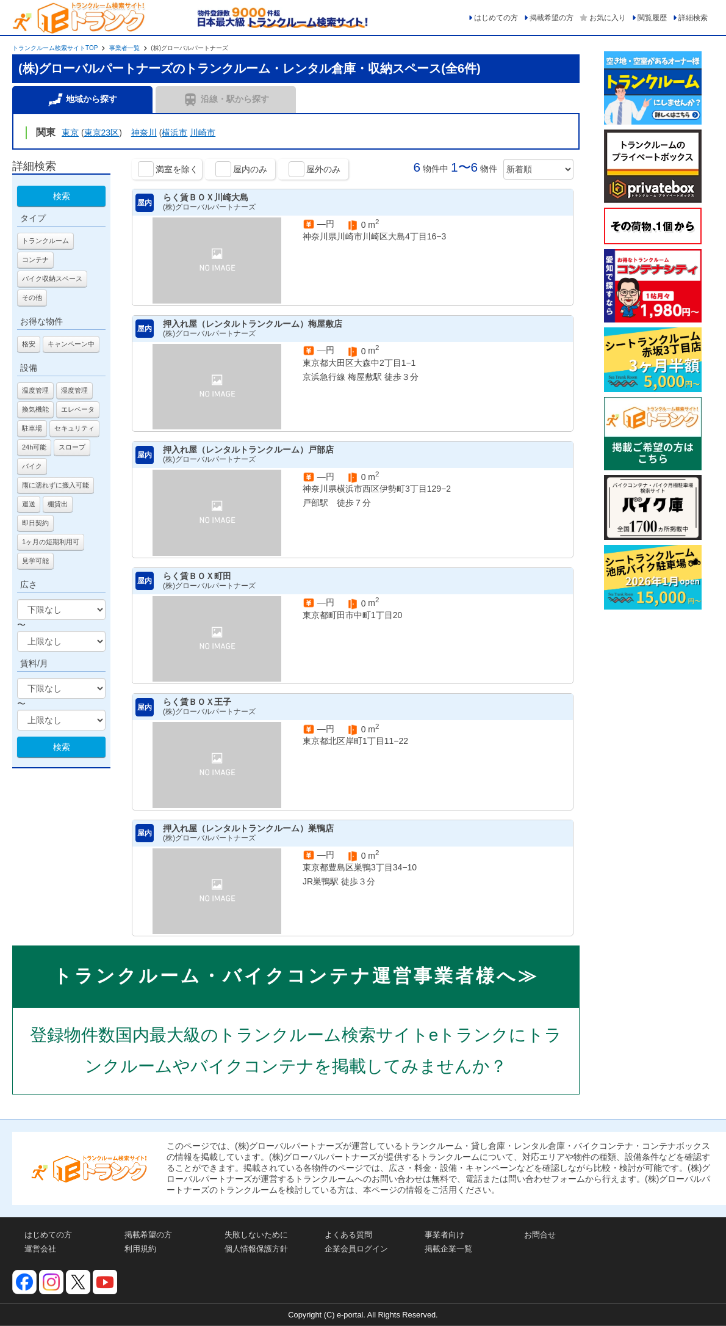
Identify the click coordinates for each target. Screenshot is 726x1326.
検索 (61, 196)
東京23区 (102, 132)
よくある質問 (348, 1234)
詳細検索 (693, 17)
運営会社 (40, 1248)
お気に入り (607, 17)
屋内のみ (250, 169)
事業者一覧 (124, 48)
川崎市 (202, 132)
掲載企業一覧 (448, 1248)
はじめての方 (496, 17)
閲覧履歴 (652, 17)
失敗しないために (256, 1234)
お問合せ (540, 1234)
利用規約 (140, 1248)
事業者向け (444, 1234)
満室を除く (177, 169)
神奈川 (144, 132)
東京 (70, 132)
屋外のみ (323, 169)
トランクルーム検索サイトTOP (55, 48)
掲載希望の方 (551, 17)
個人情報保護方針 (256, 1248)
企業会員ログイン (356, 1248)
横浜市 (174, 132)
